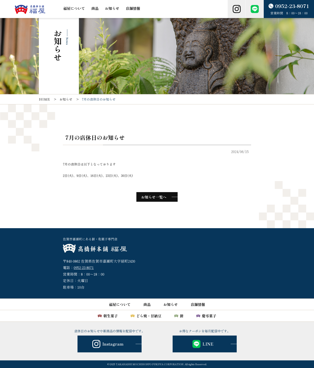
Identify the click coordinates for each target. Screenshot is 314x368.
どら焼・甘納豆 (148, 315)
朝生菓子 (110, 315)
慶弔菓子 (209, 315)
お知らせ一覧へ (153, 197)
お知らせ (112, 8)
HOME (44, 99)
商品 (95, 8)
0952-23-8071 (84, 267)
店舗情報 (133, 8)
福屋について (74, 8)
